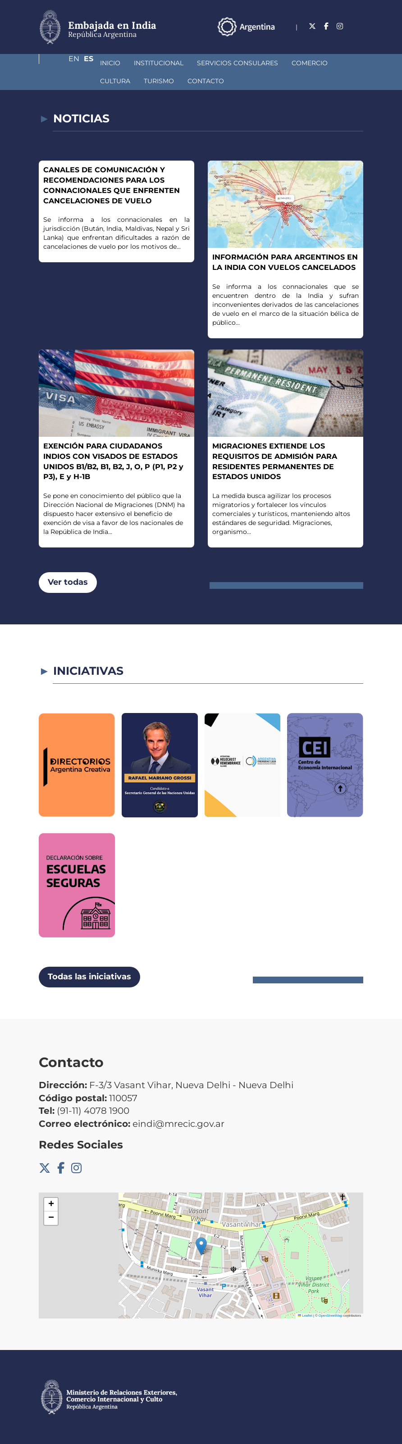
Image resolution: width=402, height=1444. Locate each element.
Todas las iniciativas (89, 977)
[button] (201, 1246)
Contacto (114, 81)
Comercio (262, 63)
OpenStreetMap (331, 1316)
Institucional (111, 63)
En (340, 38)
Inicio (62, 63)
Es (358, 38)
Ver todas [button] (68, 582)
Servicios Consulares (189, 63)
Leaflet (305, 1316)
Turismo (67, 81)
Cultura (308, 63)
